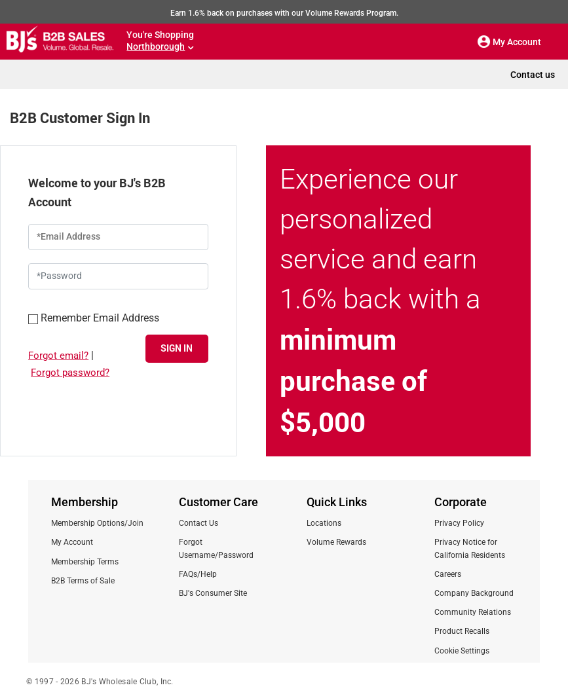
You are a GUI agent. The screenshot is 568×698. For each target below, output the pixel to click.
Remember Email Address (93, 317)
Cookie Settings (461, 650)
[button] (484, 41)
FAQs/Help (198, 574)
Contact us (532, 74)
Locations (324, 523)
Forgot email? (58, 355)
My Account (72, 542)
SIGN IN (177, 348)
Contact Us (198, 523)
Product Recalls (461, 631)
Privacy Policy (459, 523)
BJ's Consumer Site (213, 593)
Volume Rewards (336, 542)
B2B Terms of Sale (83, 580)
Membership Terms (85, 561)
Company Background (474, 593)
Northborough (155, 46)
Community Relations (472, 612)
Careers (447, 574)
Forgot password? (70, 372)
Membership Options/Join (97, 523)
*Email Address (68, 236)
